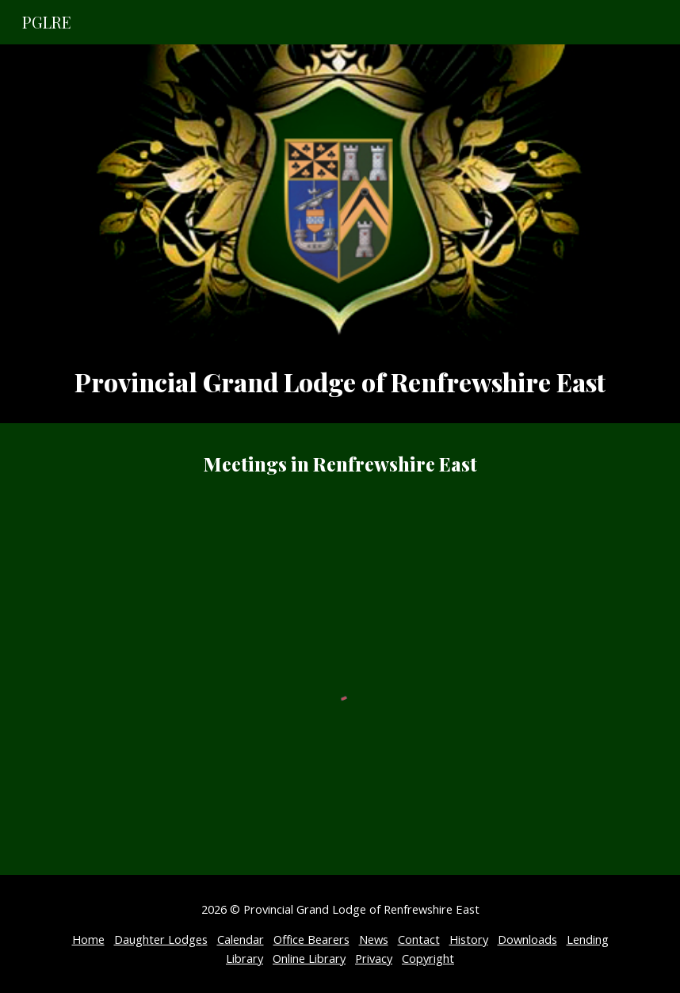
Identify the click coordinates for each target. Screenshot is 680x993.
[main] (340, 382)
